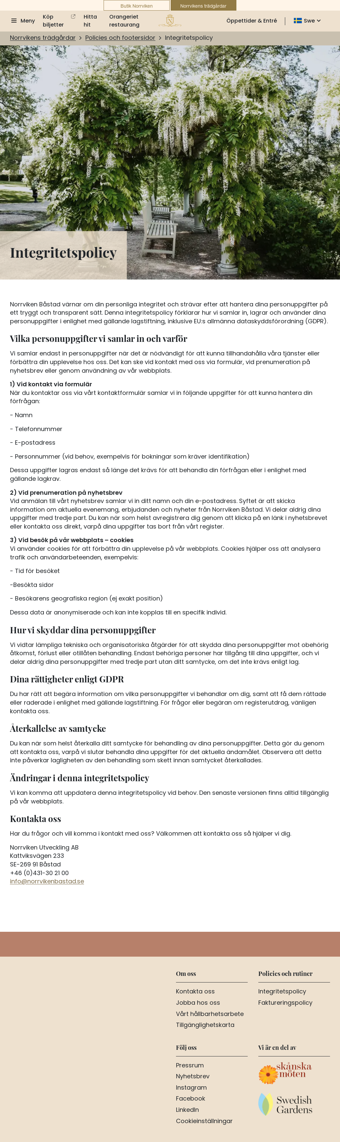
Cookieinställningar (204, 1121)
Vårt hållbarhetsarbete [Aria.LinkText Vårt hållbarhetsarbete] (210, 1014)
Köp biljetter (53, 21)
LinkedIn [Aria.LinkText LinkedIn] (187, 1110)
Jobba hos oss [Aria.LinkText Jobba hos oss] (198, 1003)
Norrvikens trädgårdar (203, 6)
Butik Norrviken (137, 6)
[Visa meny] (22, 21)
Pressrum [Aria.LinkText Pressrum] (190, 1066)
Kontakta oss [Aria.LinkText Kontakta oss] (195, 992)
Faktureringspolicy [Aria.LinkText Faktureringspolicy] (285, 1003)
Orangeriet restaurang (124, 21)
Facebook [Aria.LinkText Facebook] (190, 1099)
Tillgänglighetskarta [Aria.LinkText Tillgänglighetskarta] (205, 1025)
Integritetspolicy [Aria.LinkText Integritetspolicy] (282, 992)
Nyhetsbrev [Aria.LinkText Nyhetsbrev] (193, 1077)
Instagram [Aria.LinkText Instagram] (191, 1088)
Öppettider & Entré (251, 21)
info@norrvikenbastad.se (47, 882)
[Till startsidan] (170, 20)
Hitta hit (90, 21)
